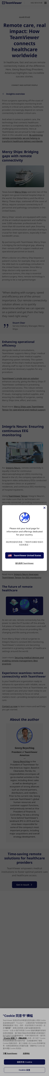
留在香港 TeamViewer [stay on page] (24, 563)
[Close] (44, 507)
